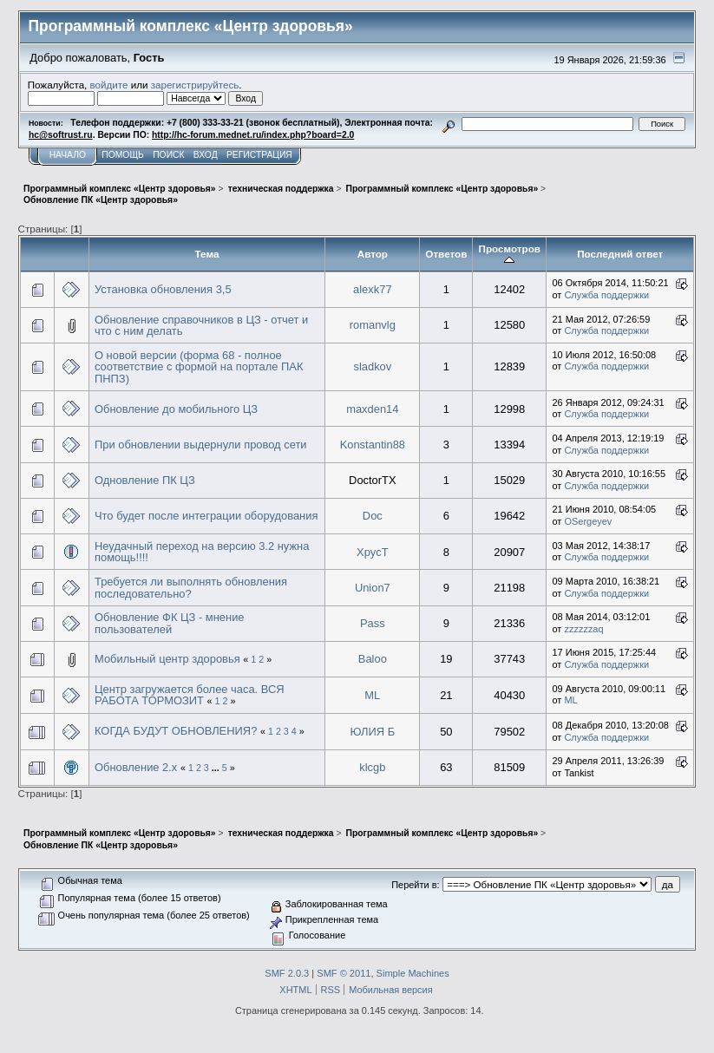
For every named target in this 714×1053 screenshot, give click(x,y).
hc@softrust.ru (61, 135)
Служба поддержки (606, 295)
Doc (373, 515)
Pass (372, 623)
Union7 (372, 587)
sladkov (372, 366)
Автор (372, 253)
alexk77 (372, 289)
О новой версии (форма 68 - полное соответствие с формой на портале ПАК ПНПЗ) (199, 367)
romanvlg (373, 324)
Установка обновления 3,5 (163, 289)
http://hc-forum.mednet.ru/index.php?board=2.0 (253, 135)
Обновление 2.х (136, 767)
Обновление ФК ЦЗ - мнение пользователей (170, 623)
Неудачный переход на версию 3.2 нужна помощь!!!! (202, 552)
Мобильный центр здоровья (167, 658)
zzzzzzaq (583, 629)
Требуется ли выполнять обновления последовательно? (191, 587)
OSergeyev (588, 521)
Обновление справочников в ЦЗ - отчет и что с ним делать (201, 325)
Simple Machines (413, 973)
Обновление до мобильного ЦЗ (176, 408)
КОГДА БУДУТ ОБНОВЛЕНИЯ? (176, 730)
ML (372, 695)
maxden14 (372, 408)
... (217, 767)
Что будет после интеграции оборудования (206, 515)
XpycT (373, 552)
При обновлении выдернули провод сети (201, 444)
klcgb (372, 767)
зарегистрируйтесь (195, 84)
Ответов (446, 253)
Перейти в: (415, 885)
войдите (109, 84)
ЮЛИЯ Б (373, 731)
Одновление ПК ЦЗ (145, 480)
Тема (207, 253)
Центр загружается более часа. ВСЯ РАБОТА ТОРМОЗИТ (190, 695)
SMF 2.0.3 (287, 973)
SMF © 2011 (343, 973)
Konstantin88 (372, 444)
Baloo (372, 658)
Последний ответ (620, 253)
